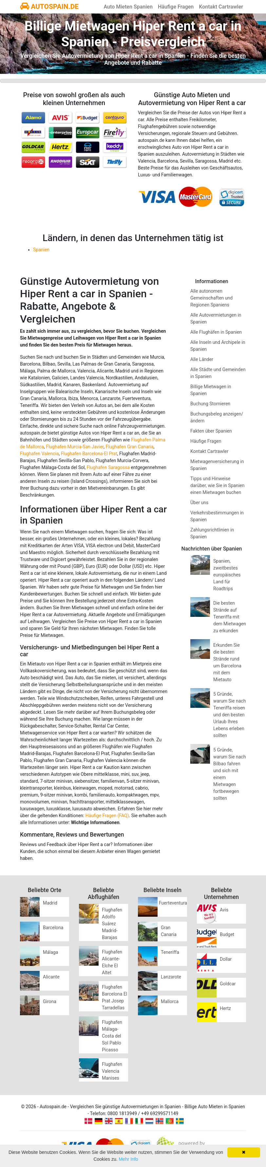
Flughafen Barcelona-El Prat (89, 453)
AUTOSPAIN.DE (49, 7)
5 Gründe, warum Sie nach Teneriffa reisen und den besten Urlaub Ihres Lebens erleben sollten (229, 714)
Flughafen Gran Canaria (130, 446)
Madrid (50, 903)
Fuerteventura (173, 903)
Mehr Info (128, 1159)
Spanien (41, 249)
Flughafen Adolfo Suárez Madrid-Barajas (112, 923)
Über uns (199, 502)
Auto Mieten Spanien (128, 7)
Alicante (51, 976)
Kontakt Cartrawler (221, 7)
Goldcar (228, 983)
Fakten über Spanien (211, 431)
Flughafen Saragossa (108, 467)
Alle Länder (201, 359)
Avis (224, 909)
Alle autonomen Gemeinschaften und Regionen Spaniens (211, 297)
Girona (49, 1001)
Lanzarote (171, 976)
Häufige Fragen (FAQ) (107, 815)
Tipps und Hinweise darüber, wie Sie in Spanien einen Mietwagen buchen (217, 485)
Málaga (50, 952)
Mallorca (170, 1001)
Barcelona (53, 927)
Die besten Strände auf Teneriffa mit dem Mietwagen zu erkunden (229, 616)
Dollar (226, 959)
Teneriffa (170, 952)
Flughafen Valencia (39, 453)
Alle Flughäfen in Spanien (216, 332)
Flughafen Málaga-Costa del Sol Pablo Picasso (112, 1036)
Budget (227, 934)
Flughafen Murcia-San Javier (75, 446)
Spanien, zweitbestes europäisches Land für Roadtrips (227, 574)
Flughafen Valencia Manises (112, 1071)
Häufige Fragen (176, 7)
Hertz (225, 1008)
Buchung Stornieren (210, 403)
